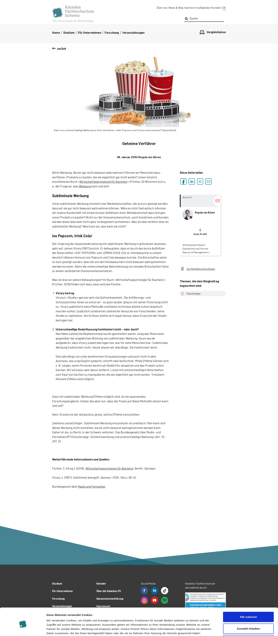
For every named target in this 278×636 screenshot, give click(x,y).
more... (200, 225)
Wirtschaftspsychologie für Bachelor (103, 181)
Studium (68, 32)
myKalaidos (203, 7)
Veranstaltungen (133, 32)
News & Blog (176, 7)
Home (56, 32)
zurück (61, 48)
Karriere (189, 7)
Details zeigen (189, 628)
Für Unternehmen (89, 32)
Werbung (85, 186)
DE (224, 7)
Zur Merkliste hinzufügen (197, 269)
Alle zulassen (248, 601)
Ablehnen (248, 624)
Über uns (162, 7)
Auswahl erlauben (248, 612)
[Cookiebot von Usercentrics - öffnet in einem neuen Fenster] (22, 629)
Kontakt (216, 7)
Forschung (112, 32)
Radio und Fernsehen (91, 486)
